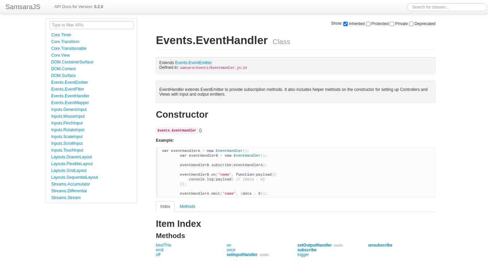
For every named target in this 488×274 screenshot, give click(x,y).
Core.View (60, 55)
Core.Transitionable (68, 48)
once (231, 250)
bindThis (163, 245)
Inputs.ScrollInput (67, 143)
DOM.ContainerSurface (72, 62)
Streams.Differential (69, 191)
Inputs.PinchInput (67, 123)
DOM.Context (63, 68)
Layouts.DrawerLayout (71, 157)
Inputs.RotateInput (67, 130)
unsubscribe (380, 245)
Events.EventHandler (70, 96)
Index (165, 206)
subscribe (307, 250)
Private (399, 23)
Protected (377, 23)
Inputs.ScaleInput (67, 136)
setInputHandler (242, 254)
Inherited (354, 23)
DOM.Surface (63, 75)
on (229, 245)
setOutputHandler (315, 245)
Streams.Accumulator (70, 184)
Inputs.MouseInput (68, 116)
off (158, 254)
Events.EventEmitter (69, 82)
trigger (303, 254)
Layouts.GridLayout (68, 170)
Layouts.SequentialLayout (74, 177)
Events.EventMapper (70, 102)
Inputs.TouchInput (67, 150)
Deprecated (422, 23)
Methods (187, 206)
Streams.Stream (66, 197)
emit (160, 250)
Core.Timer (61, 35)
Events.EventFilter (67, 89)
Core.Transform (65, 41)
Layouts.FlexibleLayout (72, 163)
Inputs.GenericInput (69, 109)
